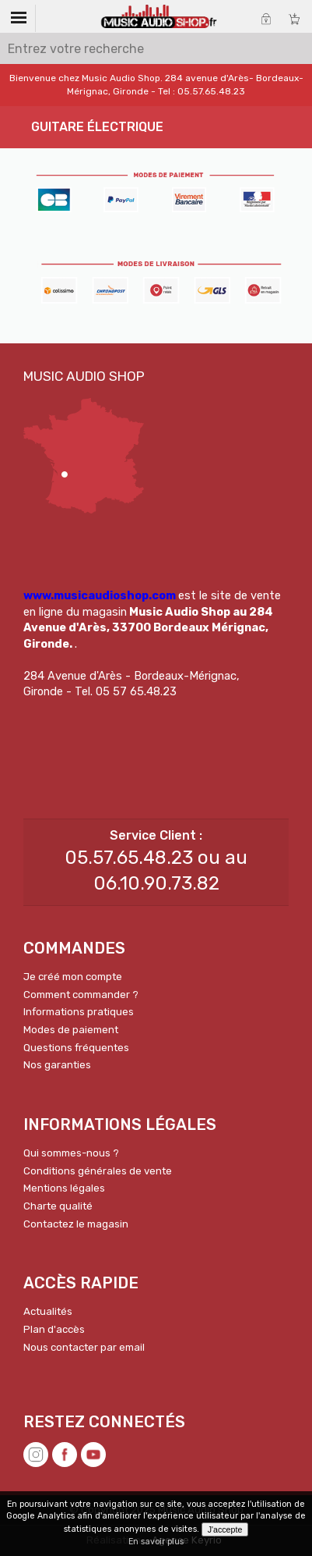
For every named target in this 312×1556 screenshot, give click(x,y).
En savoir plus (156, 1541)
